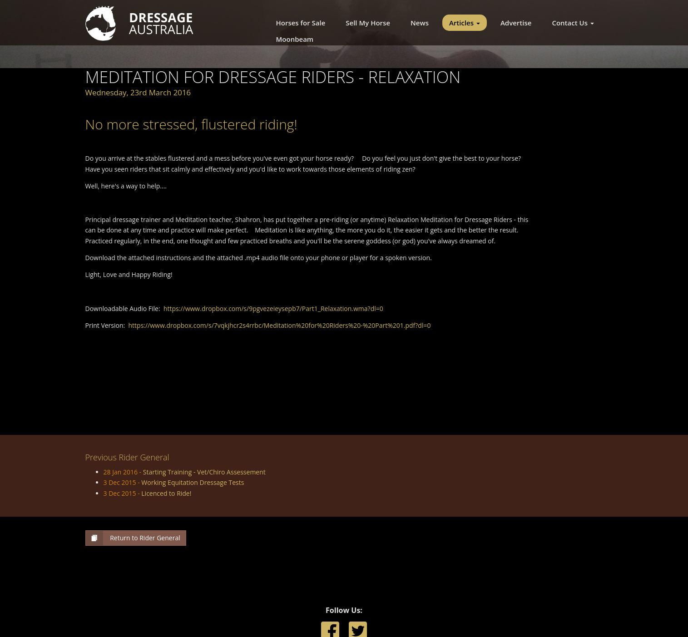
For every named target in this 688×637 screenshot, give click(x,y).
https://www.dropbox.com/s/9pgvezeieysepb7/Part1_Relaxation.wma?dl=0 (273, 308)
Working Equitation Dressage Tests (192, 482)
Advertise (515, 22)
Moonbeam (295, 39)
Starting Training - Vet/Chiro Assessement (204, 472)
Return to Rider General (133, 538)
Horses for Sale (301, 22)
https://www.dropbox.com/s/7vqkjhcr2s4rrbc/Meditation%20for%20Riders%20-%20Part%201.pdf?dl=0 (280, 325)
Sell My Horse (368, 22)
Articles (464, 22)
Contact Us (573, 22)
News (420, 22)
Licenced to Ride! (166, 493)
